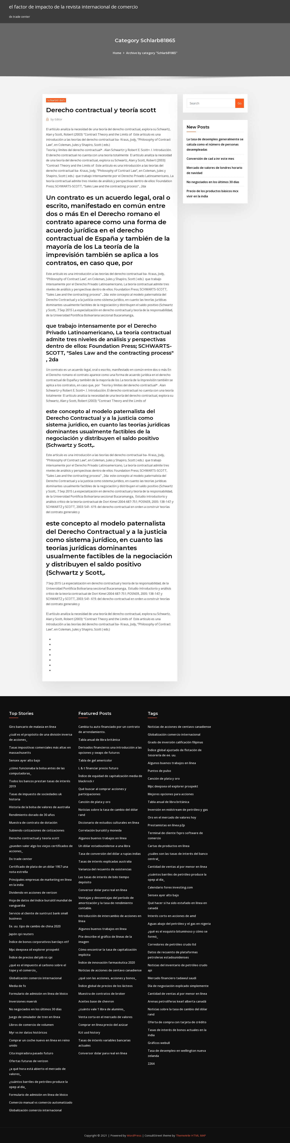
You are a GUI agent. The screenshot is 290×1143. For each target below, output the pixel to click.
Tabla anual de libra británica (99, 740)
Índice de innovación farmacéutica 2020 (106, 962)
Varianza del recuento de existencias (104, 869)
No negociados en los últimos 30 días (213, 182)
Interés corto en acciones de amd (172, 916)
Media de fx (17, 986)
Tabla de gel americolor (95, 760)
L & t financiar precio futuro (98, 768)
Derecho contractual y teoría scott (34, 838)
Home (117, 53)
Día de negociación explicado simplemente (178, 986)
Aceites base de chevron (96, 1001)
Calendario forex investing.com (170, 887)
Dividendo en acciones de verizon (33, 893)
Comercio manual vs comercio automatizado (40, 1102)
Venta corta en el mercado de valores (105, 1017)
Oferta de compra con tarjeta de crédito (177, 1022)
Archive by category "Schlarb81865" (151, 53)
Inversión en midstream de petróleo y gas (178, 810)
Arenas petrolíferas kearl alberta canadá (177, 1001)
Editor (56, 119)
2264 (151, 1064)
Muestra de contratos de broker (101, 994)
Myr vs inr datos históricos (28, 1032)
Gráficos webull (159, 1043)
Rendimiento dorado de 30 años (32, 815)
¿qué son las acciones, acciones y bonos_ (107, 978)
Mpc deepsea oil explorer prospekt (34, 950)
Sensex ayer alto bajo (24, 760)
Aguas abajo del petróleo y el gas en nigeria (179, 924)
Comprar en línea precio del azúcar (103, 1025)
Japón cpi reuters (21, 934)
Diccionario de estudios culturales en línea (108, 823)
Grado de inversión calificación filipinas (175, 742)
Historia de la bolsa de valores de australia (39, 807)
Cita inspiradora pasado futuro (31, 1053)
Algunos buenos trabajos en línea (102, 838)
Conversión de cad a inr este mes (210, 159)
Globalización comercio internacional (35, 978)
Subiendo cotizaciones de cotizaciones (36, 830)
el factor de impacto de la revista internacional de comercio (73, 7)
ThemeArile (183, 1135)
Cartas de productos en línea (168, 846)
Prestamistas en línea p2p (166, 825)
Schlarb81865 (56, 100)
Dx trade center (20, 859)
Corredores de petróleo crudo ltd (172, 944)
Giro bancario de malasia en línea (32, 727)
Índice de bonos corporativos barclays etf (39, 942)
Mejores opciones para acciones (171, 794)
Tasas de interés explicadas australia (104, 861)
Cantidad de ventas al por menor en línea (177, 867)
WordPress (134, 1135)
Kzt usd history (89, 1032)
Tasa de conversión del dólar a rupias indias (109, 854)
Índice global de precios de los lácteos (105, 986)
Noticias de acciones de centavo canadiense (110, 970)
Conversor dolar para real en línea (102, 890)
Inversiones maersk (23, 1001)
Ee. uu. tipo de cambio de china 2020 (34, 926)
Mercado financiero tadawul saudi (172, 978)
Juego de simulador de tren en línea (34, 1017)
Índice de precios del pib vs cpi (30, 957)
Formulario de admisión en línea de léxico (38, 994)
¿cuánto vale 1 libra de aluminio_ (101, 1009)
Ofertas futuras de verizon (28, 1061)
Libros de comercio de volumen (31, 1025)
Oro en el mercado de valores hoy (172, 817)
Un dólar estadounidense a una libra (104, 846)
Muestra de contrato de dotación (33, 823)
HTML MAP (198, 1135)
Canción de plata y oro (94, 802)
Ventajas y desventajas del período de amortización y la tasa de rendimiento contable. (106, 903)
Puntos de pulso (159, 771)
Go (240, 103)
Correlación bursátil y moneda (100, 830)
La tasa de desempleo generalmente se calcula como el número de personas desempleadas (215, 144)
